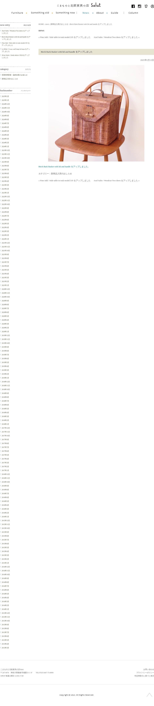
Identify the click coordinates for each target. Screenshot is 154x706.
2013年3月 (5, 648)
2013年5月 (5, 640)
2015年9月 (5, 532)
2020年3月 (5, 324)
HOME (41, 24)
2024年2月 (5, 142)
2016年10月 (6, 482)
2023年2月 (5, 189)
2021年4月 (5, 274)
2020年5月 (5, 316)
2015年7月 (5, 540)
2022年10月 (6, 204)
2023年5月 (5, 177)
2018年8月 (5, 397)
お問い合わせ (148, 669)
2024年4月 (5, 135)
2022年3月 (5, 231)
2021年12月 (6, 243)
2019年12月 (6, 335)
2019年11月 (6, 339)
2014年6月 (5, 590)
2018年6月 (5, 405)
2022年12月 (6, 196)
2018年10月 (6, 389)
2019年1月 (5, 378)
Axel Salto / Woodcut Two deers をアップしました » (116, 37)
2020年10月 (6, 297)
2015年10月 (6, 528)
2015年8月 (5, 536)
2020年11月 (6, 293)
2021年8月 (5, 258)
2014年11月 (6, 571)
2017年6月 (5, 451)
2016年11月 (6, 478)
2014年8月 (5, 582)
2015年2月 (5, 559)
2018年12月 (6, 382)
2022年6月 (5, 220)
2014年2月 (5, 605)
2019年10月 (6, 343)
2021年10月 (6, 250)
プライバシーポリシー (145, 673)
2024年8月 (5, 119)
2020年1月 (5, 331)
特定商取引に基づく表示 (144, 676)
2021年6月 (5, 266)
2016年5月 (5, 501)
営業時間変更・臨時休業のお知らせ (14, 75)
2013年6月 (5, 636)
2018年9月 (5, 393)
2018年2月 (5, 420)
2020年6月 (5, 312)
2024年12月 (6, 104)
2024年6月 (5, 127)
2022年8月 (5, 212)
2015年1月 (5, 563)
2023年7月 (5, 169)
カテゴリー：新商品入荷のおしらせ (55, 173)
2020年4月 (5, 320)
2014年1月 (5, 609)
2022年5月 (5, 223)
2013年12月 (6, 613)
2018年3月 (5, 416)
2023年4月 (5, 181)
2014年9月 (5, 578)
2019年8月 (5, 351)
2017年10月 (6, 436)
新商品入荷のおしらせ (59, 24)
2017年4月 (5, 459)
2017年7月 (5, 447)
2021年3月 (5, 277)
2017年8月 (5, 443)
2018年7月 (5, 401)
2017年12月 (6, 428)
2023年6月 (5, 173)
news (47, 24)
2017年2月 (5, 466)
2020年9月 (5, 301)
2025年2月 (5, 96)
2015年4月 (5, 551)
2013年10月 (6, 621)
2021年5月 (5, 270)
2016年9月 (5, 486)
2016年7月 (5, 493)
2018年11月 (6, 385)
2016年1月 (5, 517)
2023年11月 (6, 154)
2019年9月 (5, 347)
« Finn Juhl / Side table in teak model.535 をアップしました (64, 37)
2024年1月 (5, 146)
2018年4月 (5, 412)
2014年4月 (5, 598)
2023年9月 (5, 162)
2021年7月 (5, 262)
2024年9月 (5, 115)
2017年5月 (5, 455)
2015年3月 (5, 555)
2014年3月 (5, 601)
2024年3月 (5, 139)
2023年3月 (5, 185)
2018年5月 (5, 409)
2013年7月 (5, 632)
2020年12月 (6, 289)
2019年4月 (5, 366)
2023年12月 (6, 150)
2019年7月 (5, 355)
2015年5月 (5, 547)
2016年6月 (5, 497)
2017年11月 (6, 432)
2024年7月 (5, 123)
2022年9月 (5, 208)
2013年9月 (5, 625)
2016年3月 (5, 509)
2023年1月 (5, 193)
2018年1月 (5, 424)
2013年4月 (5, 644)
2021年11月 (6, 247)
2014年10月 (6, 574)
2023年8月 (5, 166)
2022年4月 (5, 227)
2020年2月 (5, 328)
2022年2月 (5, 235)
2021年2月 (5, 281)
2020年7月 (5, 308)
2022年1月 (5, 239)
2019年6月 (5, 358)
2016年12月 (6, 474)
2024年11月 (6, 108)
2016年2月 (5, 513)
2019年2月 (5, 374)
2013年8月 (5, 628)
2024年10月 (6, 112)
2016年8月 (5, 490)
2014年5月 (5, 594)
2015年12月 (6, 520)
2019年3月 (5, 370)
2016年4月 (5, 505)
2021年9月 (5, 254)
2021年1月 (5, 285)
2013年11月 (6, 617)
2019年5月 (5, 362)
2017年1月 (5, 470)
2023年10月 (6, 158)
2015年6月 (5, 544)
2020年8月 (5, 304)
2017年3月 (5, 463)
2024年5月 (5, 131)
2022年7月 (5, 216)
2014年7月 (5, 586)
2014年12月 (6, 567)
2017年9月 (5, 439)
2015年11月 (6, 524)
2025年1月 (5, 100)
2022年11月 (6, 200)
